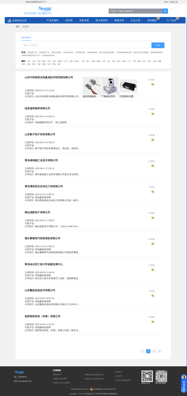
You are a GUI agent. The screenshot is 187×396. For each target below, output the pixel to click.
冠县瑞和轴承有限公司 (37, 108)
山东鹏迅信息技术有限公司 (40, 290)
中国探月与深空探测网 (61, 383)
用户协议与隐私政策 (123, 380)
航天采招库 (102, 20)
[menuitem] (52, 20)
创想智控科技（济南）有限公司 (42, 316)
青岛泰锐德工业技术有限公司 (41, 160)
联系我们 (118, 372)
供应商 (69, 20)
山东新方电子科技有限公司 (40, 134)
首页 (18, 27)
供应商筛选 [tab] (26, 38)
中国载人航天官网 (60, 379)
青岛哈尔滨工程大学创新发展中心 (44, 264)
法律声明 (118, 376)
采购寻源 (84, 20)
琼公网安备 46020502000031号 (102, 389)
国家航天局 (57, 375)
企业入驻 (135, 20)
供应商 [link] (26, 27)
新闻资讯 (119, 20)
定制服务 (152, 20)
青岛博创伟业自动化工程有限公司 (44, 186)
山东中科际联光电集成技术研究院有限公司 (49, 77)
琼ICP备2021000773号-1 (80, 389)
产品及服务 (52, 20)
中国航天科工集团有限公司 (94, 379)
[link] (18, 27)
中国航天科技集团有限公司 (94, 375)
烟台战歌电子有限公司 (37, 212)
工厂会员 (171, 20)
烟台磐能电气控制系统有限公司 (42, 238)
